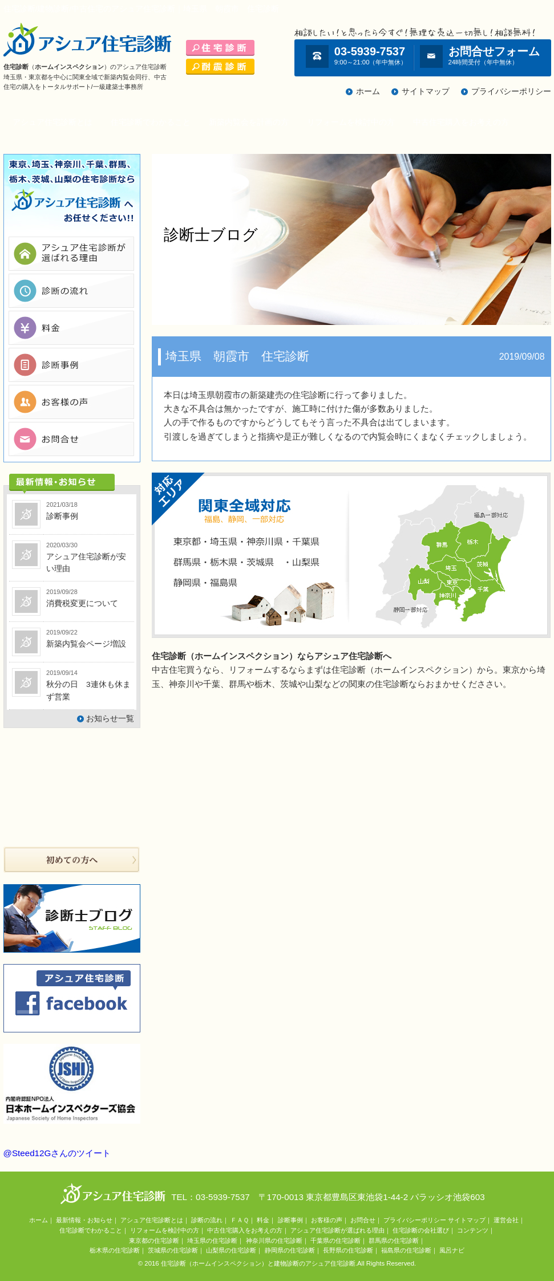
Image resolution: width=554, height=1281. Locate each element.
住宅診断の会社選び (421, 1230)
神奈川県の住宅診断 (274, 1240)
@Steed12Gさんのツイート (57, 1153)
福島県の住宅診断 (406, 1250)
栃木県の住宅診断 (115, 1250)
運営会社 (506, 1220)
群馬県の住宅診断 (394, 1240)
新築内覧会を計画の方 (249, 122)
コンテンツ (472, 1230)
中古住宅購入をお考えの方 (461, 122)
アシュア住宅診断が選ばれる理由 (337, 1230)
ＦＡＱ (240, 1220)
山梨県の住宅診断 (231, 1250)
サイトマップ (426, 91)
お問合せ (362, 1220)
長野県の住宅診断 (348, 1250)
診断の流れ (207, 1220)
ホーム (368, 91)
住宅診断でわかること (151, 122)
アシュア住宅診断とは (52, 122)
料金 (263, 1220)
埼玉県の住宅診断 (212, 1240)
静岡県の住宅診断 (290, 1250)
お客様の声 (326, 1220)
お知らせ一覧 (110, 718)
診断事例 (290, 1220)
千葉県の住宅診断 (335, 1240)
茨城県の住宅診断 (173, 1250)
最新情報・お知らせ (84, 1220)
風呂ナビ (451, 1250)
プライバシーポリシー (511, 91)
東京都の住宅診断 (154, 1240)
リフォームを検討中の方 (351, 122)
